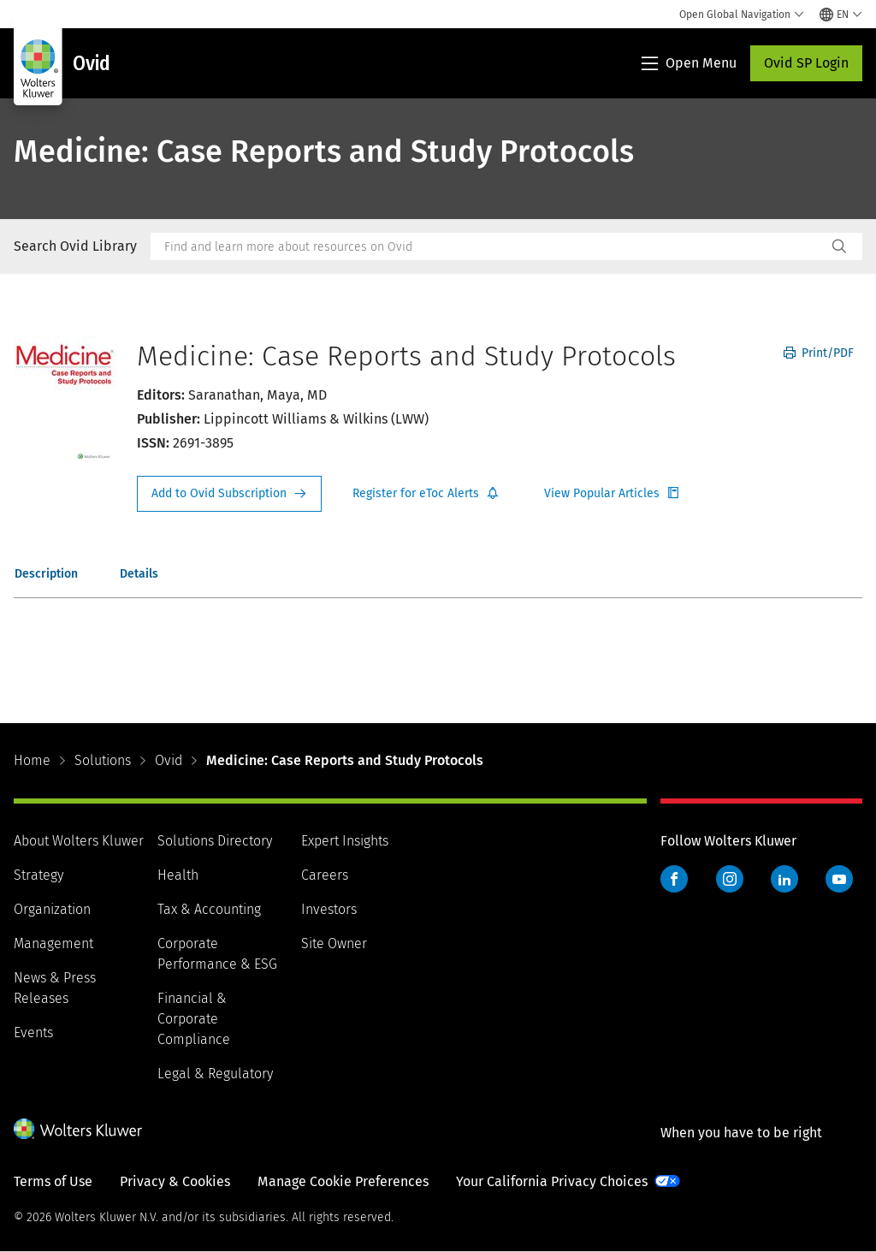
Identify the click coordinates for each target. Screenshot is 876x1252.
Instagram (729, 879)
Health (177, 875)
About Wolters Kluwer (79, 841)
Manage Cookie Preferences (343, 1181)
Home (32, 760)
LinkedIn (784, 879)
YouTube (839, 879)
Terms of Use (53, 1181)
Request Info (229, 494)
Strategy (38, 875)
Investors (329, 909)
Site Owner (334, 943)
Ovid (168, 760)
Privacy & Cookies (175, 1181)
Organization (52, 909)
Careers (324, 875)
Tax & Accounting (209, 909)
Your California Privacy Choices (552, 1181)
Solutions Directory (214, 841)
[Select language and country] (841, 14)
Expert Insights (344, 841)
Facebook (674, 879)
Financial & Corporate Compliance (193, 1018)
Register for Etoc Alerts (426, 494)
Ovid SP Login (806, 63)
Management (53, 943)
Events (33, 1032)
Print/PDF (819, 353)
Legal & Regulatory (215, 1073)
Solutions (102, 760)
